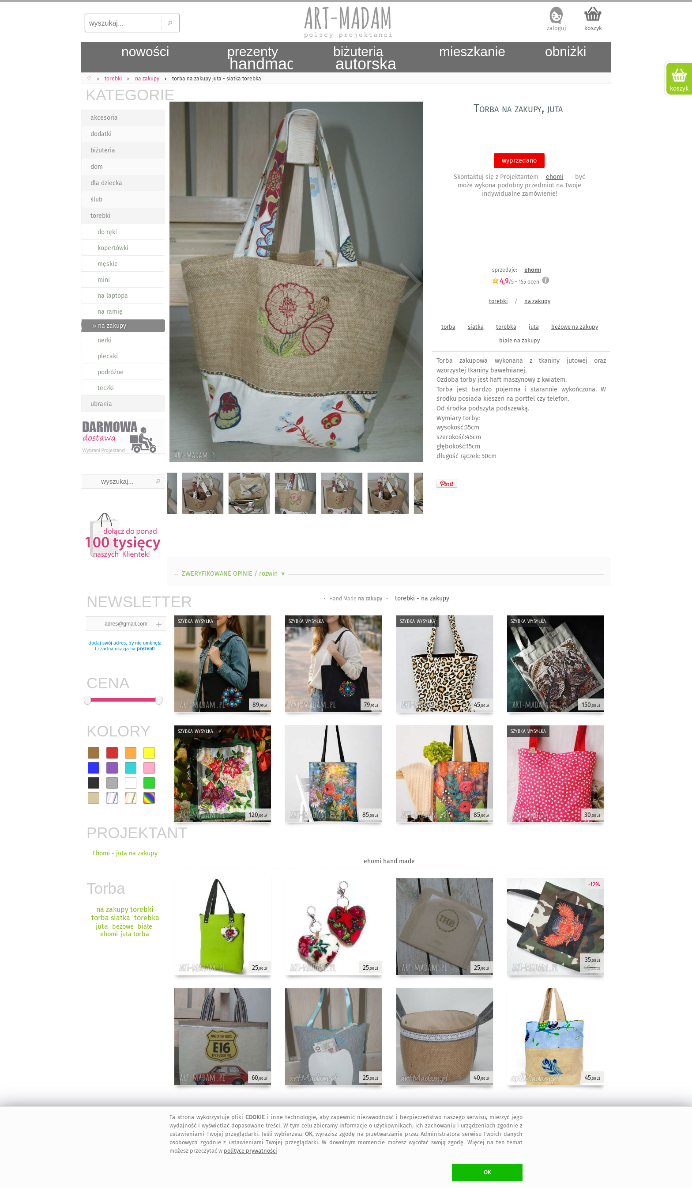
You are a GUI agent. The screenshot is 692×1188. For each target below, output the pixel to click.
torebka (506, 326)
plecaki (108, 356)
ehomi (555, 177)
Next (409, 284)
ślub (96, 199)
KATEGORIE (125, 94)
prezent (145, 649)
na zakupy (537, 301)
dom (96, 167)
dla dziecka (106, 183)
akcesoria (104, 117)
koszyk (593, 28)
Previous (181, 284)
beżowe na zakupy (574, 326)
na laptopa (113, 296)
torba (448, 326)
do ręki (107, 232)
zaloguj (556, 28)
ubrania (101, 404)
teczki (106, 388)
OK (487, 1172)
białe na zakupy (519, 340)
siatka (476, 326)
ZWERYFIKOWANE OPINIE (234, 573)
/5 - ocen (515, 281)
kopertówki (113, 248)
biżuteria (102, 150)
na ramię (110, 311)
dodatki (101, 134)
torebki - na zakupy (422, 598)
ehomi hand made (389, 861)
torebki (100, 216)
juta (534, 326)
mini (104, 280)
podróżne (111, 372)
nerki (105, 340)
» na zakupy (109, 326)
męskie (108, 264)
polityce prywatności (250, 1150)
